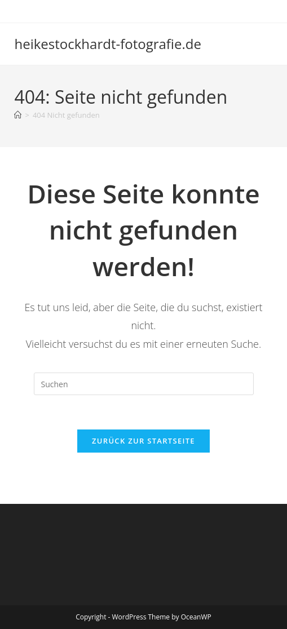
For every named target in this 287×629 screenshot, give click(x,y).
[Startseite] (17, 115)
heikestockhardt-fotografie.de (107, 43)
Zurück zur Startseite (143, 441)
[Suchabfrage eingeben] (144, 384)
